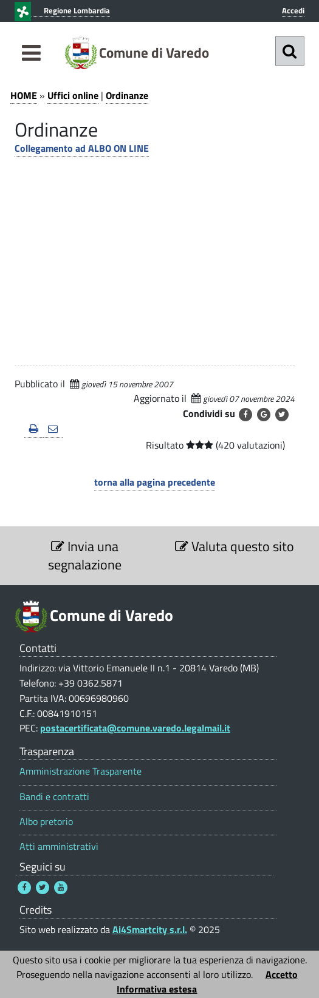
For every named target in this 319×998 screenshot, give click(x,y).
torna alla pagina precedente (154, 482)
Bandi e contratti (54, 797)
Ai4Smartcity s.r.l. (149, 929)
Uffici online (72, 95)
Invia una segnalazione (85, 555)
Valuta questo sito (234, 546)
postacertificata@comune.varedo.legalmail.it (135, 728)
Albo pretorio (46, 821)
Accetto (282, 974)
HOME (23, 95)
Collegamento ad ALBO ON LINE (82, 148)
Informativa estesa (157, 989)
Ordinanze (127, 95)
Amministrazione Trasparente (80, 771)
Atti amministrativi (58, 846)
